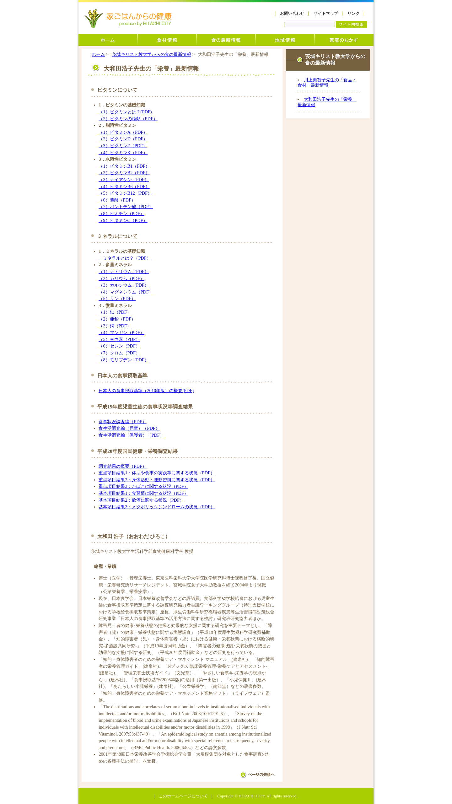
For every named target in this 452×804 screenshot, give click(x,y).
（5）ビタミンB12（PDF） (125, 193)
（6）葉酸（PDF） (117, 199)
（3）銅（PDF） (115, 325)
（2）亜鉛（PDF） (117, 318)
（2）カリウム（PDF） (121, 278)
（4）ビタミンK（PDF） (123, 152)
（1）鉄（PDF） (115, 312)
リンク (353, 13)
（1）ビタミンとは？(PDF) (125, 111)
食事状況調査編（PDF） (122, 421)
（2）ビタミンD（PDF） (123, 138)
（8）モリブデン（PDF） (124, 359)
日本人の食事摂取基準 (121, 390)
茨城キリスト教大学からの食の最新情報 (226, 40)
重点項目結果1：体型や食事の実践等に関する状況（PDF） (157, 472)
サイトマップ (326, 13)
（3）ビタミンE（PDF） (123, 145)
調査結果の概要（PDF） (122, 466)
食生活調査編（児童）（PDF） (129, 428)
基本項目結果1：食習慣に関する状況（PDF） (143, 493)
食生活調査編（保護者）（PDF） (131, 435)
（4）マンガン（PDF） (121, 332)
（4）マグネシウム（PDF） (126, 291)
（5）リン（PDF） (117, 298)
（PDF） (142, 258)
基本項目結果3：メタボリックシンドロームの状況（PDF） (157, 506)
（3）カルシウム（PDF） (124, 285)
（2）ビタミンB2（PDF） (124, 172)
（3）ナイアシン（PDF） (124, 179)
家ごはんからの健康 (128, 19)
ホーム (107, 40)
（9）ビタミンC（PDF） (123, 220)
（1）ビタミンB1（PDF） (124, 166)
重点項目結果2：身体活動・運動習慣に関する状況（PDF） (157, 479)
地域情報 (285, 40)
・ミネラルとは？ (116, 258)
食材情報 (166, 40)
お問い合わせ (292, 13)
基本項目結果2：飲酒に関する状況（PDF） (141, 500)
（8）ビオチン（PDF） (121, 213)
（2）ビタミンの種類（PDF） (128, 118)
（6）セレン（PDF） (119, 345)
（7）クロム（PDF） (119, 352)
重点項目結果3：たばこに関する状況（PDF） (143, 486)
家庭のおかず (344, 40)
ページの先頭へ (257, 775)
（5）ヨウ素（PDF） (119, 339)
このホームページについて (183, 796)
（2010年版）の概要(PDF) (168, 390)
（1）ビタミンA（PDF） (123, 132)
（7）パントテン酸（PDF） (126, 206)
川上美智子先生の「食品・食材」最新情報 (327, 82)
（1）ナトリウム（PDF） (124, 271)
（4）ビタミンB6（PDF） (124, 186)
